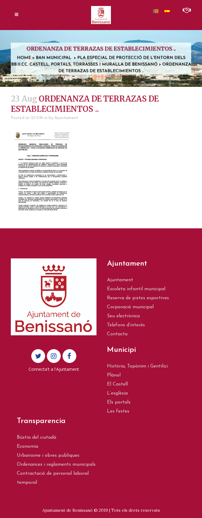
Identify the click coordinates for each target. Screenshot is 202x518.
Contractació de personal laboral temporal (53, 478)
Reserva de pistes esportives (138, 298)
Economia (27, 446)
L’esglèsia (117, 393)
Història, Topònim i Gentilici (137, 366)
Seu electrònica (123, 316)
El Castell (117, 384)
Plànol (114, 375)
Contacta (117, 334)
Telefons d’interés (126, 325)
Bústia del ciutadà (36, 437)
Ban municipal (53, 58)
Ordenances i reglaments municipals (56, 464)
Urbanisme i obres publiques (48, 455)
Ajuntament (66, 118)
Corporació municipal (130, 307)
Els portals (118, 402)
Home (24, 58)
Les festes (118, 411)
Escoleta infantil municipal (136, 289)
